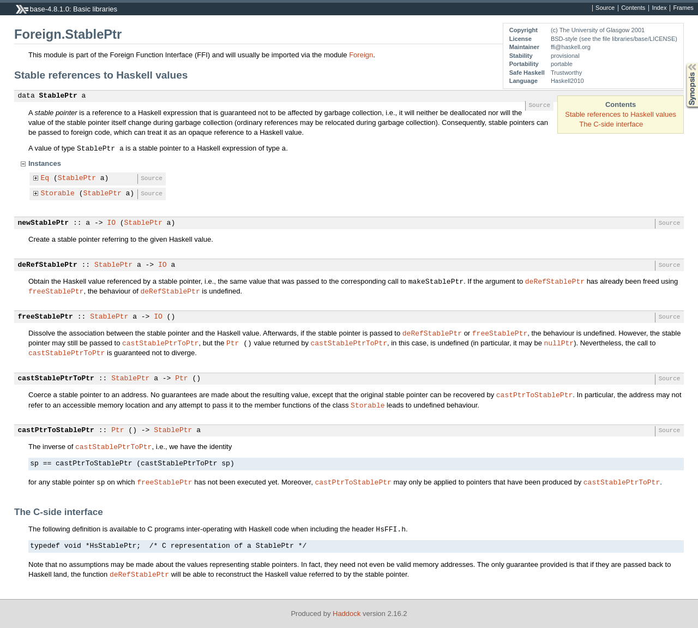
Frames (683, 8)
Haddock (346, 613)
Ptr (232, 343)
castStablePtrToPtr (160, 343)
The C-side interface (611, 124)
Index (659, 8)
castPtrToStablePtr (534, 394)
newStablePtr (43, 223)
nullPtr (559, 343)
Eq (45, 178)
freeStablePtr (55, 291)
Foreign (361, 55)
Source (605, 8)
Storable (58, 194)
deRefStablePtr (47, 265)
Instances (44, 163)
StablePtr (58, 96)
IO (111, 223)
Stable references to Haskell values (620, 114)
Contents (633, 8)
